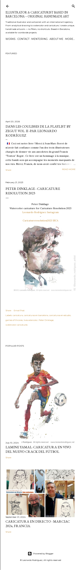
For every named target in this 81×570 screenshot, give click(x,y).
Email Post (19, 310)
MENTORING (39, 39)
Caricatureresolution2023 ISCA (40, 220)
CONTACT (23, 39)
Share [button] (8, 170)
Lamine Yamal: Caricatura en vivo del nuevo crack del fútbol (38, 449)
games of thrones (14, 320)
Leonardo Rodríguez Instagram (40, 212)
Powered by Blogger (40, 554)
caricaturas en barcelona (36, 315)
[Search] (73, 5)
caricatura (18, 315)
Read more (68, 169)
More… (70, 39)
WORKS (10, 39)
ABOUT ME (56, 39)
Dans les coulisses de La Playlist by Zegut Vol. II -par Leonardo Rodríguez (38, 131)
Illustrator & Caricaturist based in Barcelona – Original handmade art (37, 14)
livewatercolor (31, 320)
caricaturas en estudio (60, 315)
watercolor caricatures (17, 324)
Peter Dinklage (46, 320)
